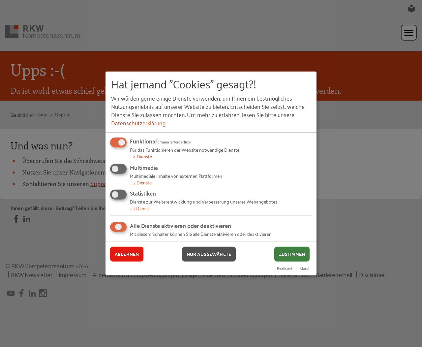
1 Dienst (139, 208)
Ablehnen (127, 254)
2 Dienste (141, 182)
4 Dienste (141, 156)
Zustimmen (292, 254)
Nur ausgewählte (209, 254)
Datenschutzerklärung (138, 122)
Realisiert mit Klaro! (293, 267)
